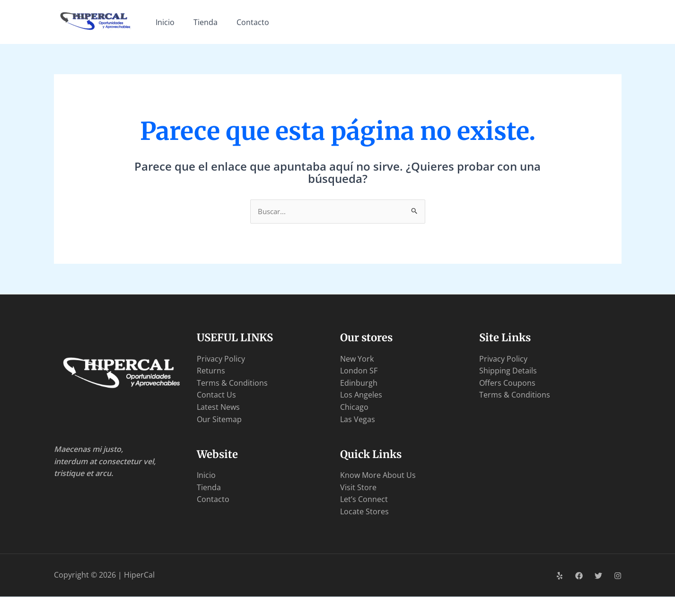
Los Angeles (361, 395)
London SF (358, 371)
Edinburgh (358, 383)
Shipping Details (508, 371)
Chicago (354, 407)
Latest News (218, 407)
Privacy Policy (221, 359)
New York (357, 359)
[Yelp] (559, 576)
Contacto (253, 22)
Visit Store (358, 488)
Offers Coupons (507, 383)
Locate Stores (364, 512)
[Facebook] (579, 576)
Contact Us (216, 395)
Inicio (165, 22)
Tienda (205, 22)
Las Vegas (357, 420)
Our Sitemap (219, 420)
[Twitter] (598, 576)
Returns (211, 371)
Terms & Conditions (232, 383)
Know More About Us (378, 476)
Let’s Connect (364, 500)
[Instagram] (618, 576)
